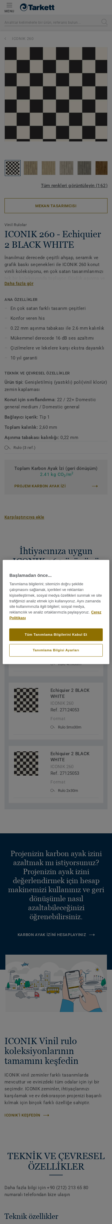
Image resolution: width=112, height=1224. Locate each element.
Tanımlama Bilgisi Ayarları (56, 650)
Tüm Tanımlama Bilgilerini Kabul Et (56, 634)
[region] (56, 612)
